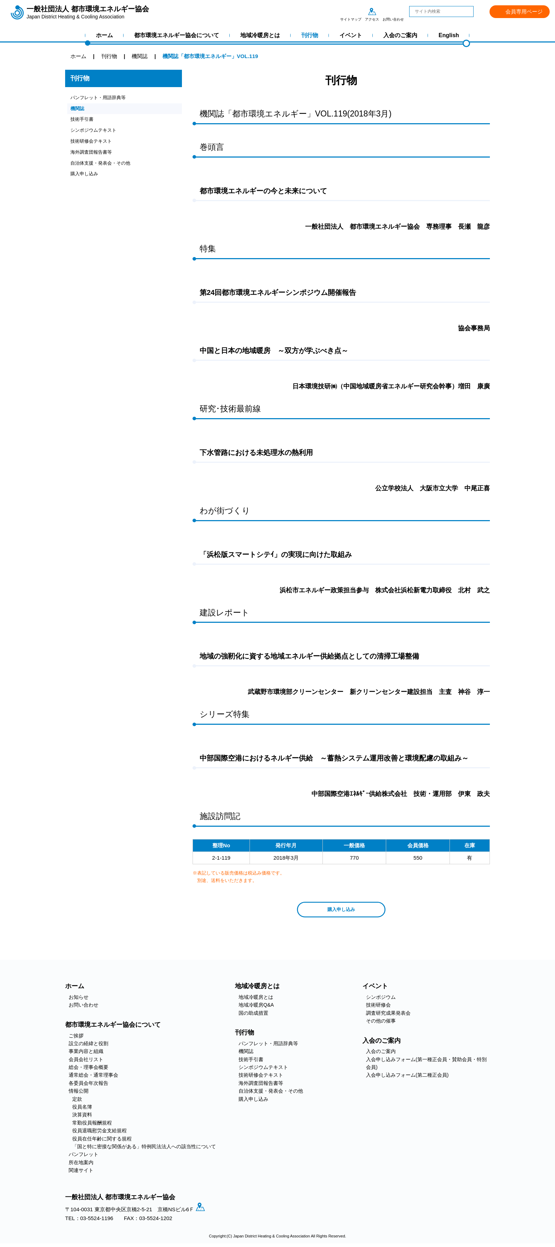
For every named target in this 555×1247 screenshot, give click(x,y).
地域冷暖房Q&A (256, 1007)
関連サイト (81, 1172)
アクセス (372, 11)
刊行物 (309, 35)
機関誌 (78, 110)
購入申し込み (86, 183)
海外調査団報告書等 (94, 158)
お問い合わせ (393, 11)
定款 (77, 1101)
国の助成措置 (253, 1015)
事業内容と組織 (86, 1054)
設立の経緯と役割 (88, 1045)
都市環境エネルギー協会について (176, 35)
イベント (350, 35)
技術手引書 (83, 122)
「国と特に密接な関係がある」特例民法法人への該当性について (144, 1148)
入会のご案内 (400, 35)
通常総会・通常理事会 (93, 1077)
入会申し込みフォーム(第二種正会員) (407, 1077)
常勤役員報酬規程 (92, 1125)
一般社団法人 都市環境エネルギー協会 (88, 12)
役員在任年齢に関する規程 (102, 1141)
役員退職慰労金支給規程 (99, 1133)
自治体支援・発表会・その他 (104, 170)
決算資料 (82, 1117)
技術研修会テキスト (94, 146)
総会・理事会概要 (88, 1069)
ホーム (104, 35)
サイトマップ (350, 11)
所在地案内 (81, 1164)
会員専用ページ (524, 11)
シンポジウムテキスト (97, 134)
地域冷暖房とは (260, 35)
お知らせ (78, 999)
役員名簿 (82, 1109)
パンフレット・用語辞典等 (102, 98)
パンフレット (83, 1157)
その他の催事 (381, 1023)
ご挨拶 (76, 1038)
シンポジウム (381, 999)
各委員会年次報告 (88, 1085)
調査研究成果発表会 (388, 1015)
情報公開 (78, 1093)
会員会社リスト (86, 1061)
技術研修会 (378, 1007)
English (449, 35)
